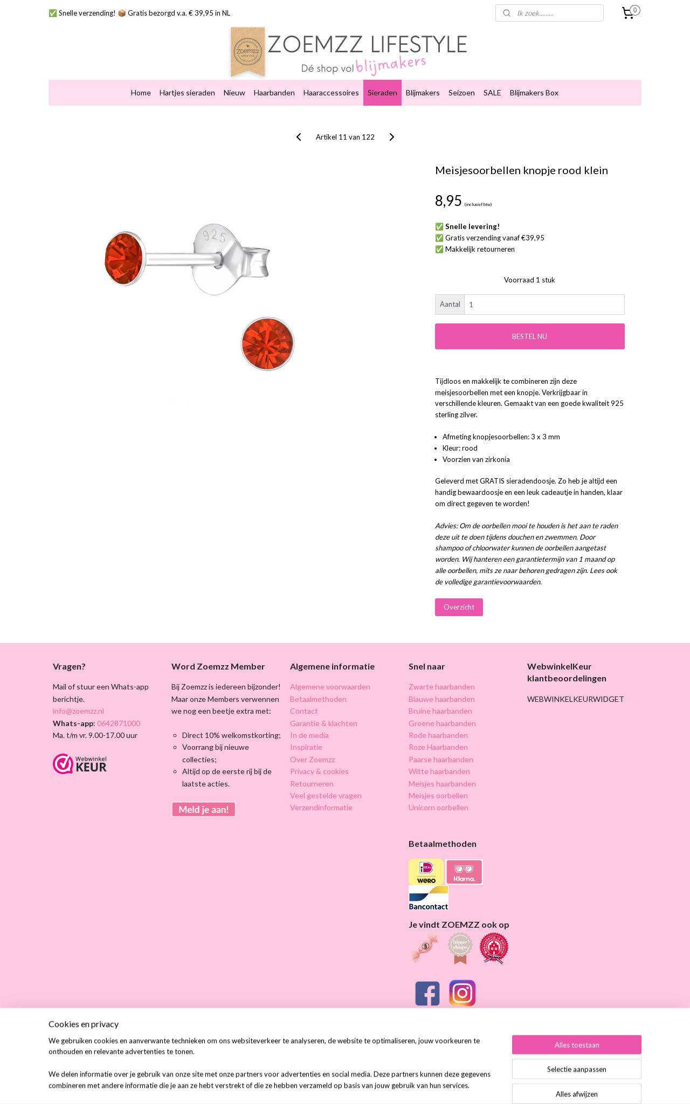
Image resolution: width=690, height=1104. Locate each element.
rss (412, 1084)
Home (141, 92)
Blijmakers (423, 92)
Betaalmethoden (318, 698)
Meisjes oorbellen (438, 795)
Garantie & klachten (323, 723)
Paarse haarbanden (441, 759)
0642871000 (117, 723)
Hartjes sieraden (187, 92)
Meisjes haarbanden (442, 783)
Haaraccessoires (331, 92)
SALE (492, 92)
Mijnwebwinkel (537, 1084)
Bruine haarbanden (440, 710)
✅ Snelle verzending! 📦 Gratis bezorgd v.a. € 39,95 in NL (139, 13)
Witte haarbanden (439, 771)
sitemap (393, 1084)
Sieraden (382, 92)
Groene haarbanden (442, 723)
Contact (304, 710)
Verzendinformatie (321, 807)
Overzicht (459, 607)
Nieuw (234, 92)
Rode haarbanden (438, 735)
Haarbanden (274, 92)
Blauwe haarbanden (442, 698)
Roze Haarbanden (438, 746)
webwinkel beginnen (449, 1084)
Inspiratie (306, 746)
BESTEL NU (529, 336)
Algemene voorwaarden (330, 686)
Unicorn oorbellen (438, 807)
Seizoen (461, 92)
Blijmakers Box (534, 92)
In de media (309, 735)
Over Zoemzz (312, 759)
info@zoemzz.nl (78, 710)
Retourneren (312, 783)
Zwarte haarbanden (442, 686)
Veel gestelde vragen (326, 795)
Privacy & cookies (319, 771)
